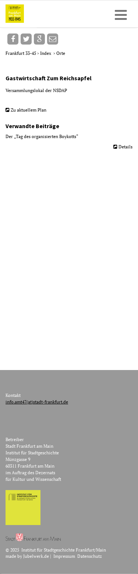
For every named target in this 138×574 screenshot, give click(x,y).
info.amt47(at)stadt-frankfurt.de (37, 402)
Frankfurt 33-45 (21, 53)
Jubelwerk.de (36, 556)
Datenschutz (89, 556)
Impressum (64, 556)
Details (125, 146)
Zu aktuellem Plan (28, 110)
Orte (60, 53)
